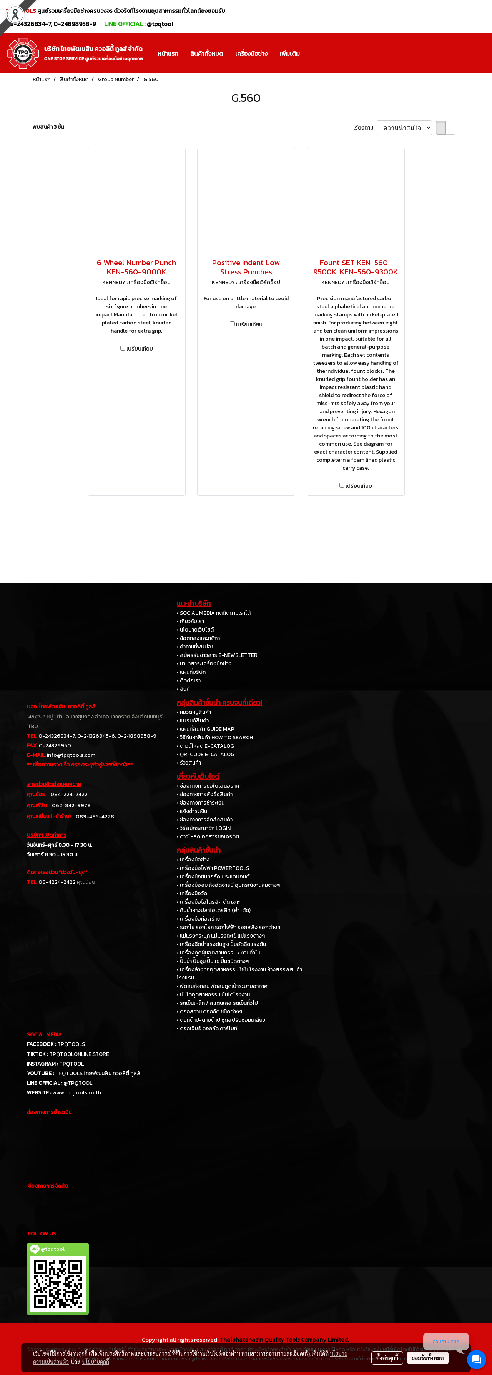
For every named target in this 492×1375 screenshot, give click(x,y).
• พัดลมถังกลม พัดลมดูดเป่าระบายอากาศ (222, 986)
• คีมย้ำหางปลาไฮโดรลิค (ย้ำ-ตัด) (214, 910)
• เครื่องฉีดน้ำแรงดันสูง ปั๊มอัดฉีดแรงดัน (221, 944)
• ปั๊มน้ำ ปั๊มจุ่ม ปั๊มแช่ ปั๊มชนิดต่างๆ (213, 961)
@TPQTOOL (77, 1083)
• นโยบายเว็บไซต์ (195, 630)
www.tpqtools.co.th (76, 1093)
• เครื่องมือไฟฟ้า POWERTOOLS (213, 868)
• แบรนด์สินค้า (193, 721)
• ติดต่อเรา (189, 681)
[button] (312, 53)
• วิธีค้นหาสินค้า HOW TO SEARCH (215, 737)
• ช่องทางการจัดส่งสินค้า (205, 820)
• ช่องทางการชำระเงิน (200, 803)
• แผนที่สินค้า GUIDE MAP (205, 729)
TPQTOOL (71, 1064)
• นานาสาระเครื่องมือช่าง (204, 664)
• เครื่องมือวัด (192, 894)
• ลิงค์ (183, 689)
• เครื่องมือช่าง (193, 860)
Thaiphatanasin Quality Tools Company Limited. (284, 1339)
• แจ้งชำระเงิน (192, 811)
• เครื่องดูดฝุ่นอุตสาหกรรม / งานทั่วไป (219, 953)
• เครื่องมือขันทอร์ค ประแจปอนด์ (213, 877)
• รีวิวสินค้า (189, 763)
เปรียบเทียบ (139, 349)
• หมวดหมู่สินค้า (194, 712)
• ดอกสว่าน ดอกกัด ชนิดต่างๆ (209, 1012)
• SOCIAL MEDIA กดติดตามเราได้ (214, 613)
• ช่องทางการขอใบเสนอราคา (209, 786)
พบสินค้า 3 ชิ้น (48, 127)
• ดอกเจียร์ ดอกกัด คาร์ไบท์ (207, 1028)
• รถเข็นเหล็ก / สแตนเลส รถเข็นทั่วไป (217, 1003)
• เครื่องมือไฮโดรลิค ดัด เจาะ (208, 902)
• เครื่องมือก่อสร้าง (198, 919)
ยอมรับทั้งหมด (428, 1357)
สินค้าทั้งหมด (206, 53)
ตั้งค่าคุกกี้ (387, 1357)
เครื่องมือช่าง (251, 53)
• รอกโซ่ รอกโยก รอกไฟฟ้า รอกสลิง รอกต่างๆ (228, 927)
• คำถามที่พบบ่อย (196, 647)
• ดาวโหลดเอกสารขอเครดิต (208, 837)
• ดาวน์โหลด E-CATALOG (205, 746)
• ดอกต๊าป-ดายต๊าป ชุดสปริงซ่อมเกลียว (221, 1020)
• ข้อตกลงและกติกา (198, 638)
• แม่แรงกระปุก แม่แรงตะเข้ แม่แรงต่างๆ (221, 936)
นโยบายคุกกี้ (95, 1361)
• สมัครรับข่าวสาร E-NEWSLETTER (217, 655)
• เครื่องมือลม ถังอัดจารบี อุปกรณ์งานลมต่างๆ (228, 885)
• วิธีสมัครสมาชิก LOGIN (204, 828)
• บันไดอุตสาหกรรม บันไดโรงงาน (213, 995)
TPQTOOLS (71, 1044)
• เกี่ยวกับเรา (190, 621)
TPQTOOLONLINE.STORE (79, 1054)
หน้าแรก (168, 53)
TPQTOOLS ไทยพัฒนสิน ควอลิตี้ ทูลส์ (98, 1073)
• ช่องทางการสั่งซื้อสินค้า (205, 794)
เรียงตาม (365, 128)
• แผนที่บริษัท (191, 672)
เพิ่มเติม (289, 53)
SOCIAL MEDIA (44, 1035)
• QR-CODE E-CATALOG (205, 754)
